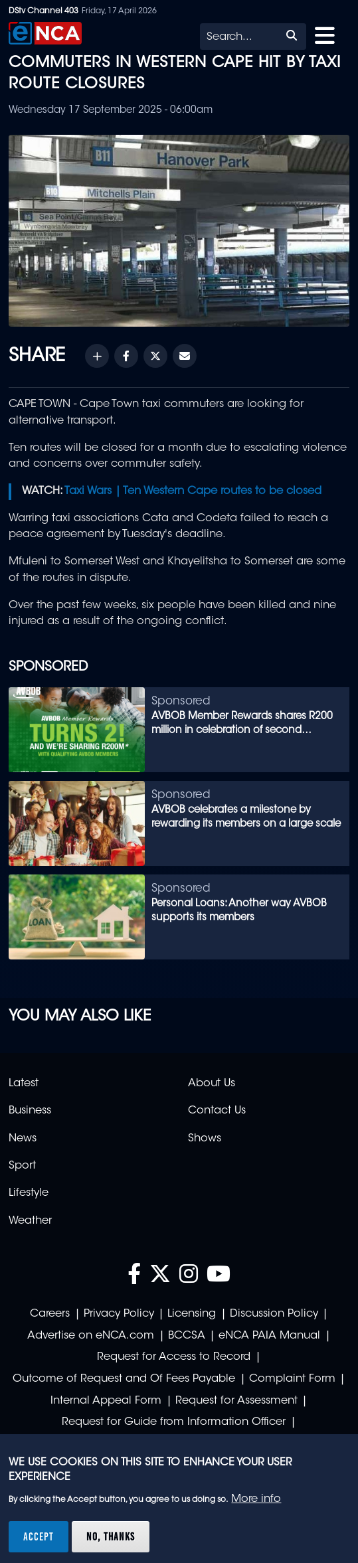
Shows (204, 1138)
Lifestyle (28, 1193)
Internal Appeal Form (105, 1401)
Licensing (191, 1314)
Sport (22, 1166)
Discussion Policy (274, 1314)
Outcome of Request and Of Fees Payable (124, 1379)
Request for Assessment (236, 1401)
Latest (24, 1083)
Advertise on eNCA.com (90, 1336)
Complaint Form (292, 1379)
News (23, 1138)
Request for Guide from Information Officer (174, 1422)
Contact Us (217, 1111)
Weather (30, 1221)
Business (30, 1111)
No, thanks (110, 1536)
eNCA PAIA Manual (269, 1336)
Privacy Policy (119, 1314)
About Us (211, 1083)
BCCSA (186, 1336)
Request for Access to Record (173, 1357)
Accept (38, 1536)
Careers (50, 1314)
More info (256, 1499)
